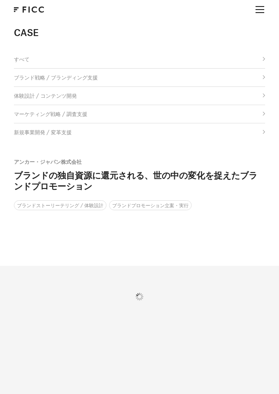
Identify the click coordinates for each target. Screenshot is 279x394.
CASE (26, 32)
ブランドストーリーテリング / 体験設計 (60, 205)
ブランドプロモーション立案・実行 (150, 205)
